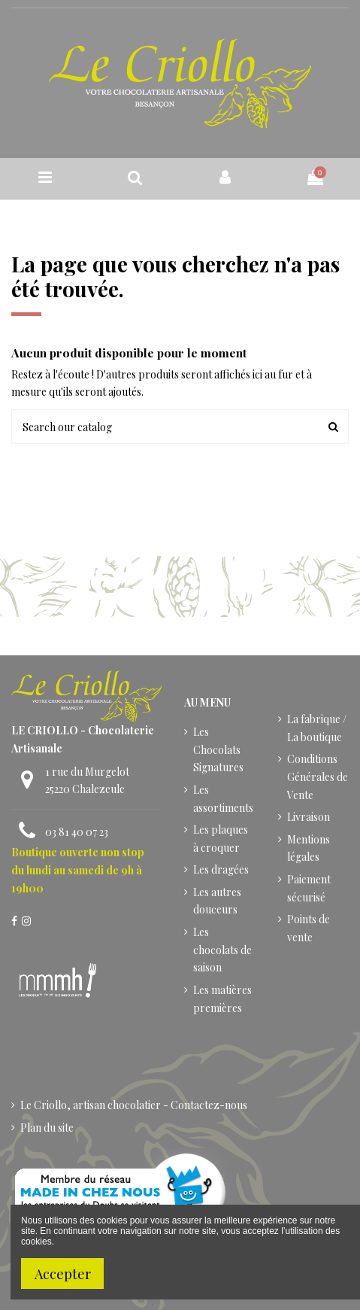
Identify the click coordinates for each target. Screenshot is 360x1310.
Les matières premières (222, 999)
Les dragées (221, 869)
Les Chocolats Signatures (218, 750)
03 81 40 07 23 (76, 832)
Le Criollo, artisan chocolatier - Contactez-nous (133, 1105)
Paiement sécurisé (309, 888)
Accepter (63, 1273)
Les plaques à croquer (220, 838)
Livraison (308, 817)
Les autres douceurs (217, 901)
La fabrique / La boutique (316, 728)
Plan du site (47, 1127)
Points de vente (308, 928)
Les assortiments (223, 799)
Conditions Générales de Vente (317, 777)
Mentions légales (308, 848)
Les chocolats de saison (222, 950)
